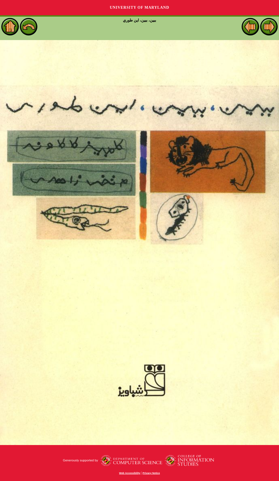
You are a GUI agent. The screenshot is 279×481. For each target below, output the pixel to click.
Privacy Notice (151, 473)
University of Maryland (139, 7)
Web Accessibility (129, 473)
